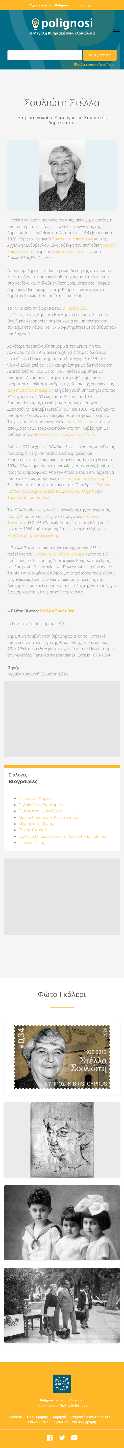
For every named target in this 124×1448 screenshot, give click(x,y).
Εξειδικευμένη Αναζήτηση (95, 64)
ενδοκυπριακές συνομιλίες (89, 478)
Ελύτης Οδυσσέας (34, 830)
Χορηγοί (87, 5)
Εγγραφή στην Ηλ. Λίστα (91, 1416)
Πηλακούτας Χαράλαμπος (41, 805)
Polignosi (47, 1400)
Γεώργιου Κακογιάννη (72, 251)
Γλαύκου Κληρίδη (80, 491)
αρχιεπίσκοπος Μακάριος (30, 390)
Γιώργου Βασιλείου (46, 491)
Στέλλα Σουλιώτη (57, 611)
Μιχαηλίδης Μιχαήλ (36, 823)
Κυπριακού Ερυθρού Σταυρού (60, 554)
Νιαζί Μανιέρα (80, 421)
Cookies (15, 1416)
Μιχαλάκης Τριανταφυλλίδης (33, 535)
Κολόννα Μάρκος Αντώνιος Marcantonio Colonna (62, 836)
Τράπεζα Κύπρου (74, 1405)
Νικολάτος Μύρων (35, 798)
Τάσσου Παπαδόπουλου (28, 497)
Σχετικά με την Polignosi (50, 5)
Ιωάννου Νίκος (32, 842)
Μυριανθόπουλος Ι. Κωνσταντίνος (49, 817)
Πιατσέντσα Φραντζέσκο (40, 811)
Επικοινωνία (38, 1422)
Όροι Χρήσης (37, 1416)
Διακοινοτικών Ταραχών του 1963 (64, 434)
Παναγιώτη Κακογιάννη (72, 239)
